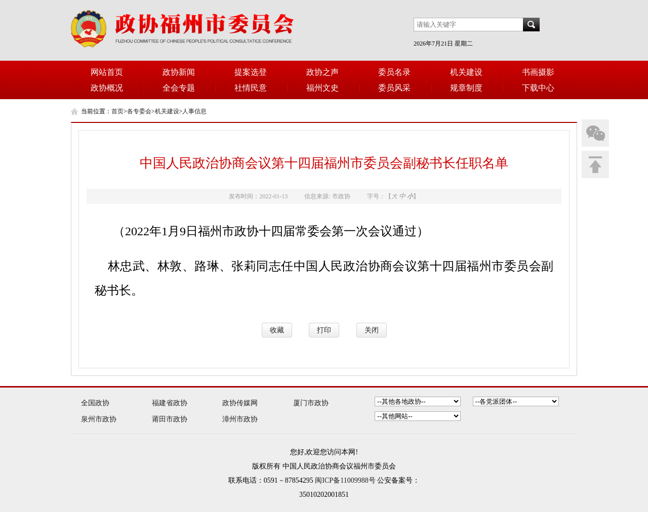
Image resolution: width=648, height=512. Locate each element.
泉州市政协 (98, 419)
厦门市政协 (311, 403)
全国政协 (95, 403)
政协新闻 (179, 72)
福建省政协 (169, 403)
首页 (117, 111)
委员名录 (394, 72)
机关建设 (466, 72)
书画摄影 (538, 72)
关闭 (371, 330)
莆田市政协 (169, 419)
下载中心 (538, 87)
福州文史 (322, 87)
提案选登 (250, 72)
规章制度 (466, 87)
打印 (324, 330)
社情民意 (250, 87)
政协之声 (322, 72)
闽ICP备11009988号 (345, 480)
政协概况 (107, 87)
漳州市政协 (240, 419)
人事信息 (194, 111)
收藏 (277, 330)
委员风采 (394, 87)
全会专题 (179, 87)
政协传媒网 (240, 403)
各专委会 (139, 111)
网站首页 (107, 72)
